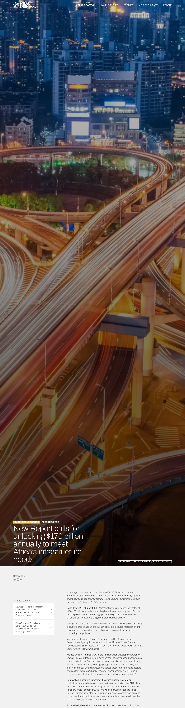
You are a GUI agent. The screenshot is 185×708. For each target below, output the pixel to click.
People (167, 5)
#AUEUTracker (109, 5)
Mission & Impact (148, 5)
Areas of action (85, 5)
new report (74, 592)
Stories (128, 5)
